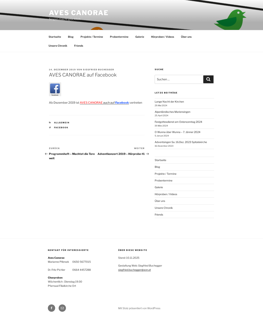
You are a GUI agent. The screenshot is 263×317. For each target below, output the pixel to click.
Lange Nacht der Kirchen (169, 101)
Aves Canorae (79, 13)
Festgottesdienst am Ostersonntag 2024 (178, 121)
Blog (71, 36)
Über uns (186, 36)
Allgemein (62, 122)
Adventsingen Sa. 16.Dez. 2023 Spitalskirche (181, 142)
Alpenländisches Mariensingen (172, 111)
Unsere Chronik (58, 45)
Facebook (61, 127)
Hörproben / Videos (162, 36)
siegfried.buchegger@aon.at (134, 269)
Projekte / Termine (92, 36)
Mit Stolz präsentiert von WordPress (139, 308)
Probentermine (119, 36)
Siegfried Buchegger (98, 69)
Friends (78, 45)
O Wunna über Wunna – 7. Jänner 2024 (177, 132)
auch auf (104, 102)
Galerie (139, 36)
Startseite (55, 36)
